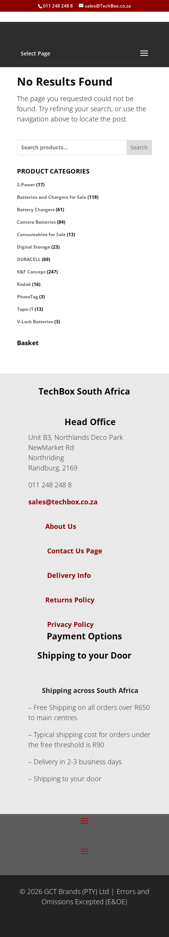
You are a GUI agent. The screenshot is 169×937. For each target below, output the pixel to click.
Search (139, 147)
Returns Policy (69, 599)
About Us (52, 526)
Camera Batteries (36, 222)
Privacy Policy (70, 624)
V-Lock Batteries (35, 321)
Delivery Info (69, 575)
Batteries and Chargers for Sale (51, 197)
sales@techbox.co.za (63, 501)
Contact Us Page (74, 550)
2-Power (26, 184)
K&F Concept (31, 272)
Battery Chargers (36, 209)
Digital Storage (33, 247)
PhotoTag (27, 296)
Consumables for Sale (41, 234)
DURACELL (29, 259)
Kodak (24, 284)
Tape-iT (25, 309)
